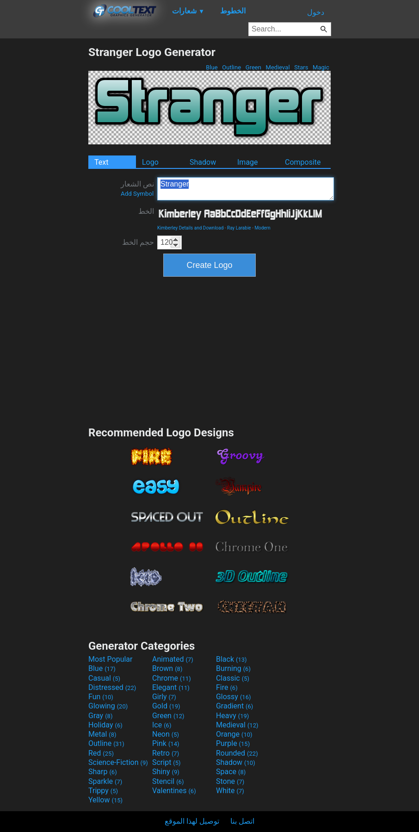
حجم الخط (138, 242)
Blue (211, 67)
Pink (165, 743)
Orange (234, 734)
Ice (161, 724)
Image (247, 162)
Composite (303, 162)
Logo (150, 162)
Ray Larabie (239, 227)
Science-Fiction (118, 762)
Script (166, 762)
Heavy (232, 715)
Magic (321, 67)
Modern (262, 227)
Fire (227, 687)
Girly (164, 696)
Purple (233, 743)
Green (253, 67)
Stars (301, 67)
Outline (231, 67)
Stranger (245, 188)
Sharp (102, 771)
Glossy (233, 696)
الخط (146, 211)
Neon (165, 734)
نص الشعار (137, 188)
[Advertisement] (44, 184)
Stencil (168, 781)
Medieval (277, 67)
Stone (230, 781)
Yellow (105, 799)
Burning (233, 668)
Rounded (237, 753)
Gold (166, 706)
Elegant (171, 687)
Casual (104, 678)
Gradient (234, 706)
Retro (165, 753)
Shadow (203, 162)
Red (101, 753)
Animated (172, 659)
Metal (102, 734)
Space (231, 771)
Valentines (174, 790)
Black (231, 659)
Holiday (105, 724)
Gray (100, 715)
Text (101, 162)
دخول (315, 12)
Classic (232, 678)
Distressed (112, 687)
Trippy (103, 790)
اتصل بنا (242, 821)
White (230, 790)
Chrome (171, 678)
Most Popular (110, 659)
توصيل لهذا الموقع (192, 821)
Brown (167, 668)
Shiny (165, 771)
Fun (100, 696)
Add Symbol (137, 193)
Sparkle (105, 781)
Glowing (108, 706)
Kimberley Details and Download (190, 227)
